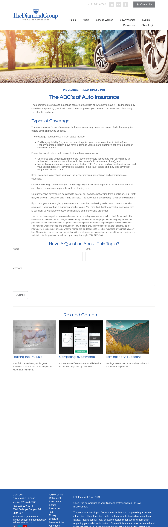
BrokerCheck (80, 506)
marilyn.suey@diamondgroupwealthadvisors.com (29, 521)
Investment (55, 501)
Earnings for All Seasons (123, 357)
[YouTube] (118, 4)
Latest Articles (56, 522)
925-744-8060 (28, 502)
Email (89, 249)
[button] (72, 20)
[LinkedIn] (111, 4)
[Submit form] (20, 295)
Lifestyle (53, 519)
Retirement (55, 498)
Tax (51, 512)
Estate (52, 505)
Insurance (54, 508)
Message (17, 268)
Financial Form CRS (89, 497)
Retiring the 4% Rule (28, 357)
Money (52, 515)
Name (16, 249)
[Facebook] (125, 4)
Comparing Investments (77, 357)
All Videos (54, 525)
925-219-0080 (96, 4)
